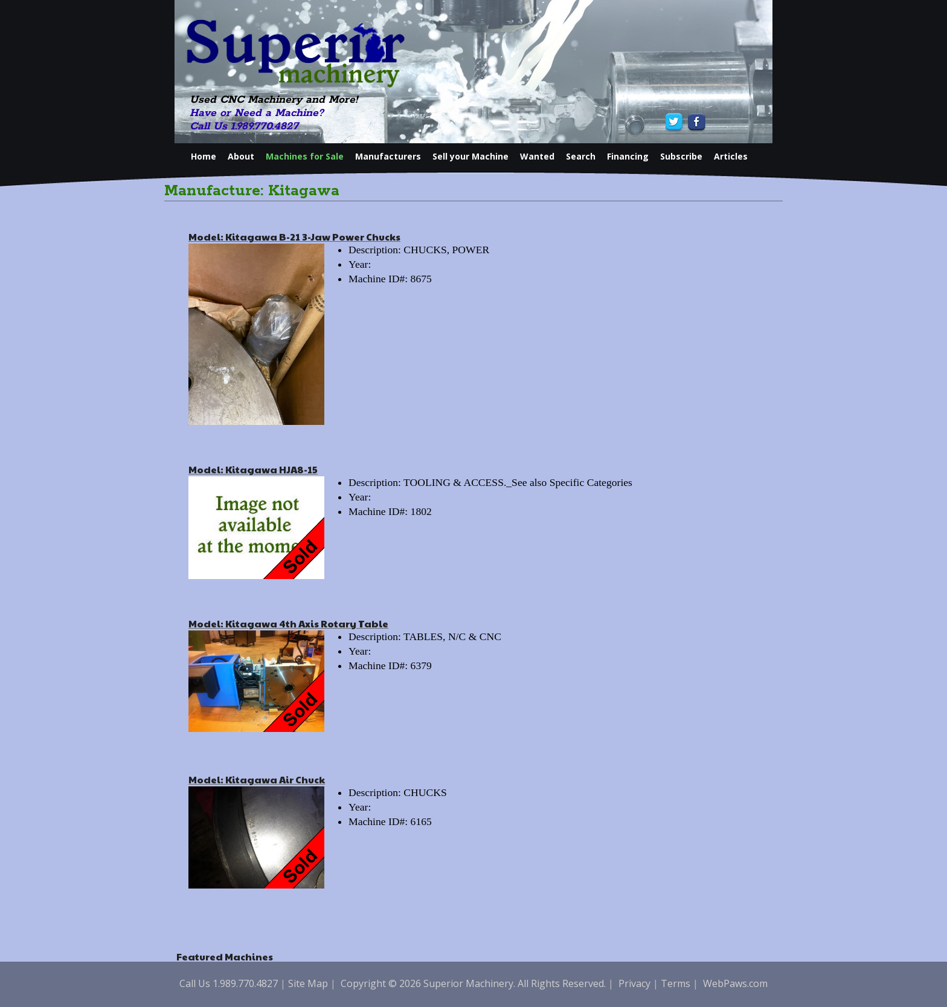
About (241, 156)
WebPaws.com (735, 983)
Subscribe (681, 156)
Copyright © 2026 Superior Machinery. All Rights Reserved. (473, 983)
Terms (675, 983)
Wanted (537, 156)
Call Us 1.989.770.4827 (244, 126)
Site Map (308, 983)
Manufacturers (388, 156)
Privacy (634, 983)
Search (580, 156)
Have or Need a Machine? (257, 113)
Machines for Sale (305, 156)
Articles (731, 156)
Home (203, 156)
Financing (628, 156)
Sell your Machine (470, 156)
